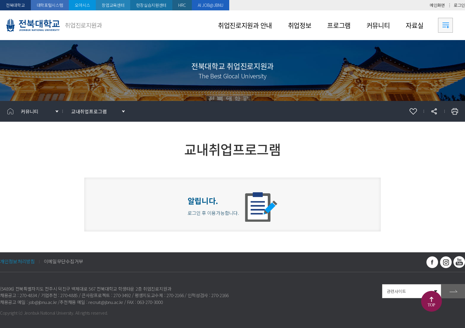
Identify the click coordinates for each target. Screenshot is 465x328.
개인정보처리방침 (17, 261)
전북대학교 (15, 5)
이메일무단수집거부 (63, 261)
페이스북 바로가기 (432, 262)
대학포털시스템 (50, 5)
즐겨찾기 (413, 111)
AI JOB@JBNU (210, 5)
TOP (431, 305)
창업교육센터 (113, 5)
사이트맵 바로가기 (445, 25)
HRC (182, 5)
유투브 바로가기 (459, 262)
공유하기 (433, 111)
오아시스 (82, 5)
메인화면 (437, 5)
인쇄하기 (454, 111)
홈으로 (10, 111)
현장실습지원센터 (151, 5)
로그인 (459, 5)
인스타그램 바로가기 (446, 262)
